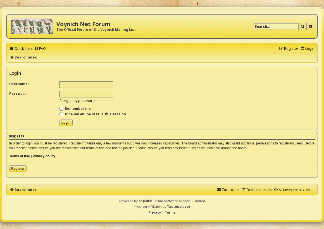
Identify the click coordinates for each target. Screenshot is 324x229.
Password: (18, 93)
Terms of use (19, 156)
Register (18, 168)
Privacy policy (44, 156)
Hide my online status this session (92, 114)
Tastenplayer (178, 206)
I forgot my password (77, 100)
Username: (19, 83)
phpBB (144, 201)
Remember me (75, 108)
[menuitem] (40, 48)
